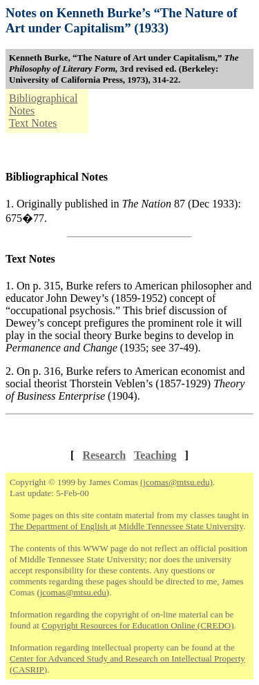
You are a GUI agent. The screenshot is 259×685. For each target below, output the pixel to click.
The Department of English (60, 526)
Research (104, 455)
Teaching (155, 455)
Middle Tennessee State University (181, 526)
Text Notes (33, 123)
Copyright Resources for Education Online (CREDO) (137, 625)
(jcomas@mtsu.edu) (176, 482)
